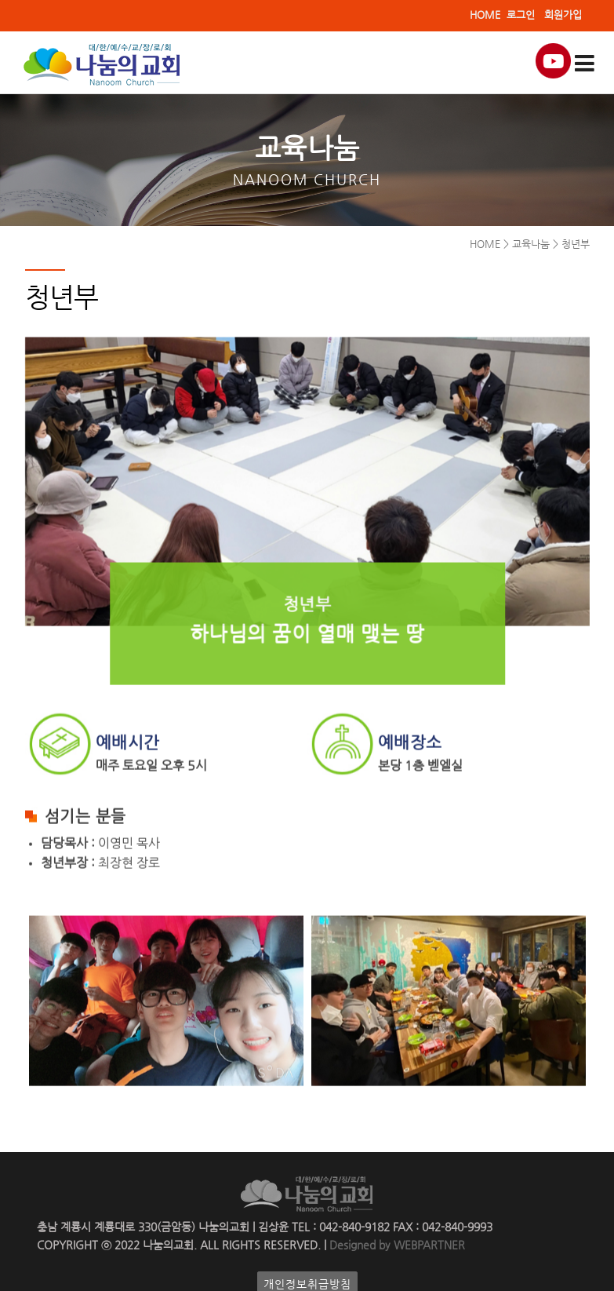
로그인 (521, 14)
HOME (485, 14)
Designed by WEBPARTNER (395, 1245)
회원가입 (563, 14)
